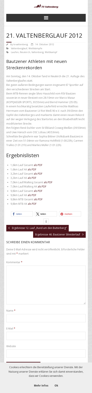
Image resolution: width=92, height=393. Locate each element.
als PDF (38, 165)
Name (11, 310)
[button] (22, 213)
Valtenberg (37, 52)
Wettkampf (51, 52)
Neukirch (25, 52)
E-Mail (10, 328)
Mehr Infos (41, 385)
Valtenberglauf (19, 48)
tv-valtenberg (20, 44)
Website (11, 346)
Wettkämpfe (35, 48)
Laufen (15, 52)
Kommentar (14, 262)
